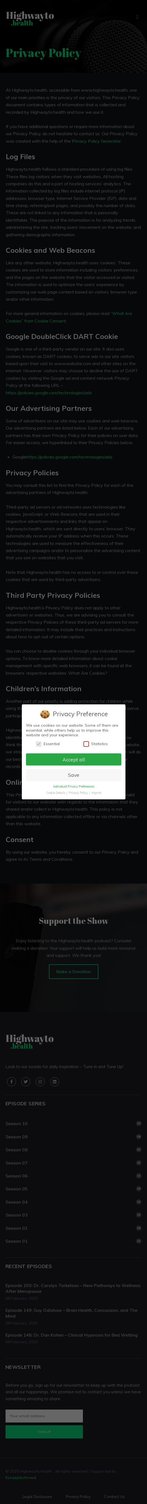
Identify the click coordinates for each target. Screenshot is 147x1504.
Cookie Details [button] (55, 793)
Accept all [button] (73, 759)
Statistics (95, 743)
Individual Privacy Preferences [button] (73, 787)
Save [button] (73, 775)
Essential (47, 743)
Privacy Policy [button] (78, 793)
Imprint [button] (96, 793)
